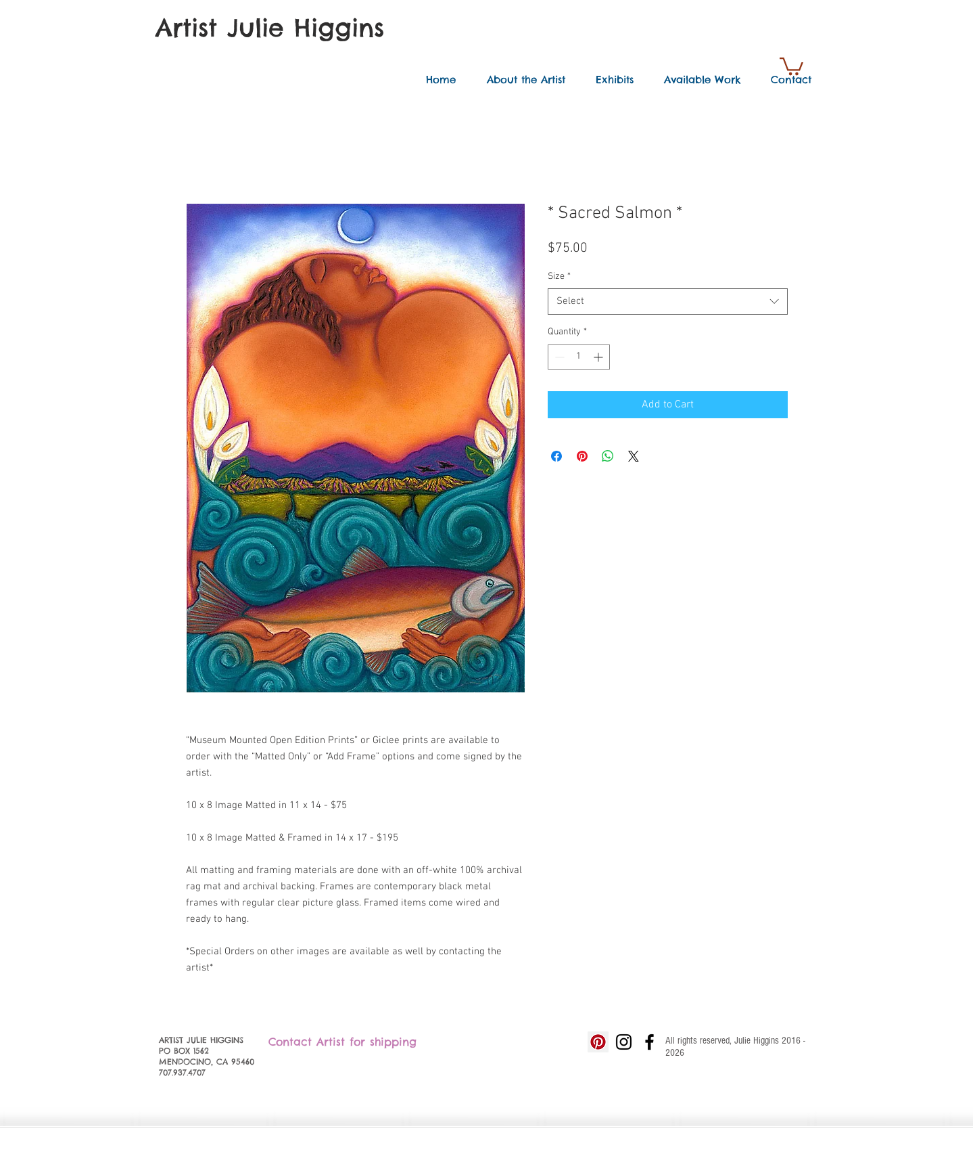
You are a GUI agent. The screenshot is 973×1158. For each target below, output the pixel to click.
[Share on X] (633, 456)
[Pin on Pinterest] (582, 456)
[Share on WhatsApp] (608, 456)
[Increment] (599, 357)
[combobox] (668, 301)
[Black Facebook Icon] (649, 1041)
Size (559, 276)
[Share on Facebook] (556, 456)
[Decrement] (558, 357)
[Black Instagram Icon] (623, 1041)
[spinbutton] (579, 357)
